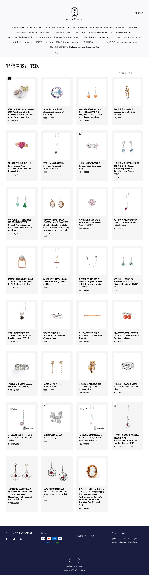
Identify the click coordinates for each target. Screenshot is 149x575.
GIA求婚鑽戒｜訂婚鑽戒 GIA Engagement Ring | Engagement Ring (74, 47)
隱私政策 (74, 570)
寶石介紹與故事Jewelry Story (122, 32)
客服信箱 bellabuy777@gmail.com (89, 536)
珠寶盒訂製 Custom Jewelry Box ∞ (68, 42)
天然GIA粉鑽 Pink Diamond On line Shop (27, 27)
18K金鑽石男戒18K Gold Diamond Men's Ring (120, 42)
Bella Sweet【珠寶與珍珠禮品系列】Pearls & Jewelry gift (29, 37)
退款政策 (82, 570)
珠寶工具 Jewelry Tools (44, 42)
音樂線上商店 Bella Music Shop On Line (60, 27)
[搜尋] (93, 53)
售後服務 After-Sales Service (22, 42)
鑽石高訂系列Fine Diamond (26, 32)
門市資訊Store (132, 27)
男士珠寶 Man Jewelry (92, 42)
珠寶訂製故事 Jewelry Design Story (67, 37)
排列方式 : (123, 73)
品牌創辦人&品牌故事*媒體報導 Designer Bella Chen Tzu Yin (101, 27)
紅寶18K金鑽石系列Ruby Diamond (95, 32)
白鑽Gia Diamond (73, 32)
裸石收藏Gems (58, 32)
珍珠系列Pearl (45, 32)
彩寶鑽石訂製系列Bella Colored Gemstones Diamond (101, 37)
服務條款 (67, 570)
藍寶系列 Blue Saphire (132, 37)
